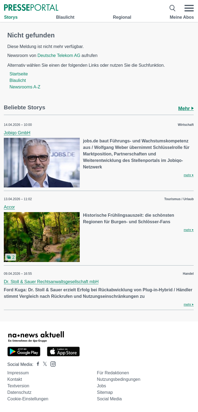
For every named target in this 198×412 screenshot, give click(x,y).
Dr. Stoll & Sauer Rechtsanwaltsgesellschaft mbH (51, 281)
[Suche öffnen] (172, 8)
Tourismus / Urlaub (179, 199)
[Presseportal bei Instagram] (51, 363)
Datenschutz (19, 392)
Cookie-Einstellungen (27, 399)
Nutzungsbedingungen (118, 379)
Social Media (109, 399)
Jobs (101, 386)
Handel (188, 274)
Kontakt (14, 379)
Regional (122, 17)
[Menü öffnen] (189, 8)
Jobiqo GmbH (17, 132)
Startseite (18, 74)
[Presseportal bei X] (43, 364)
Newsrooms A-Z (24, 87)
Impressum (18, 373)
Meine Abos (182, 17)
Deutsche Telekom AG (58, 55)
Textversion (18, 386)
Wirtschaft (186, 125)
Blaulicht (65, 17)
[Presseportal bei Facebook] (36, 364)
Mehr (186, 108)
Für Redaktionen (113, 373)
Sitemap (105, 392)
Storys (11, 17)
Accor (9, 207)
